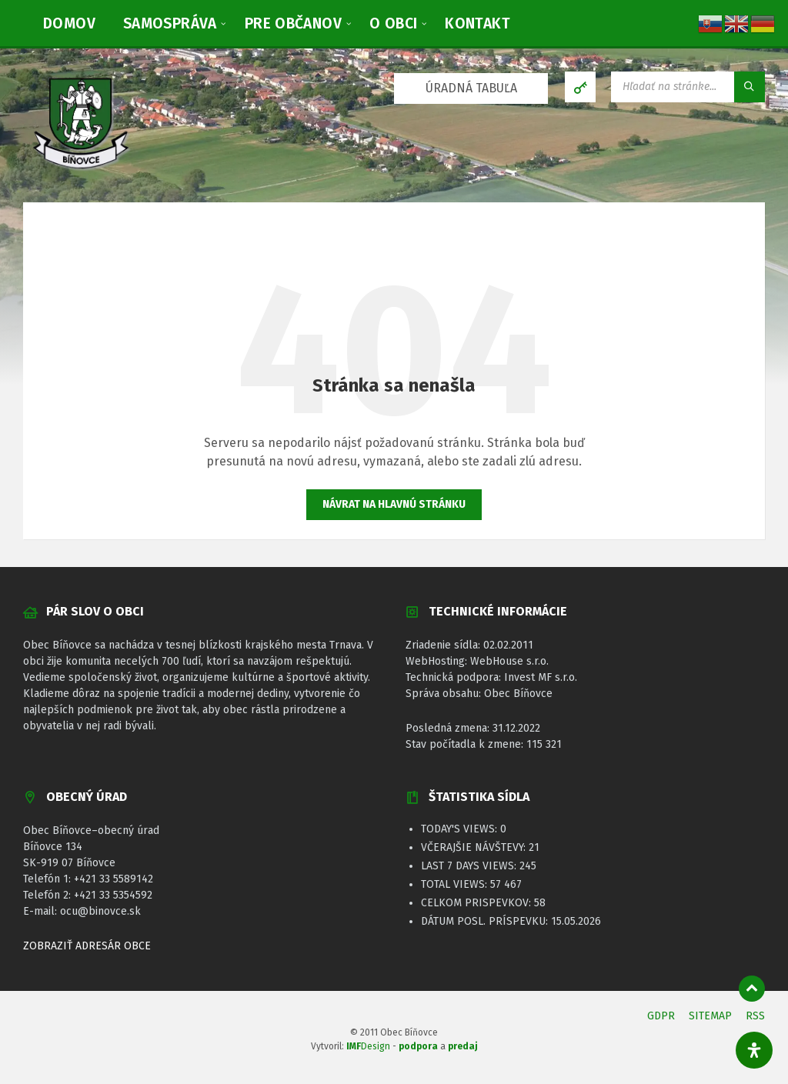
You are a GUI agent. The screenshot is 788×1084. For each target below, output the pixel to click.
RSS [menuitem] (755, 1015)
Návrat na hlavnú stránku (394, 504)
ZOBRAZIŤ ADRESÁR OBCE (87, 945)
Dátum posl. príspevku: (486, 921)
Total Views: (455, 884)
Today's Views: (460, 829)
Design (368, 1046)
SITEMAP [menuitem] (710, 1015)
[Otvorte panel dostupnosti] (754, 1050)
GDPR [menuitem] (661, 1015)
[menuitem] (69, 23)
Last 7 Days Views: (470, 865)
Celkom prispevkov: (477, 902)
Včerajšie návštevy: (475, 847)
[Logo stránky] (81, 171)
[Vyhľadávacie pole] (688, 87)
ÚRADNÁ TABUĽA (471, 88)
